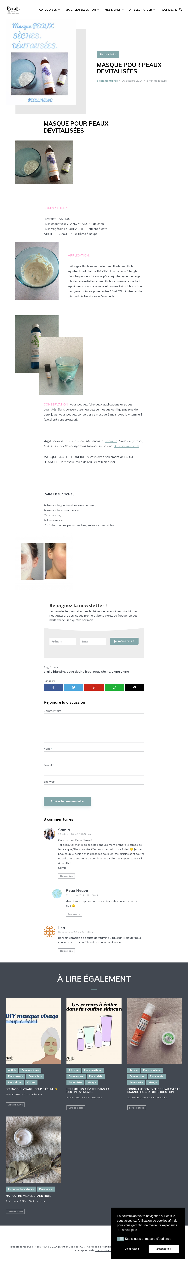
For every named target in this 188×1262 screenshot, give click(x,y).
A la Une (73, 1070)
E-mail (49, 765)
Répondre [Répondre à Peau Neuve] (73, 913)
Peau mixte (35, 1076)
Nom (48, 748)
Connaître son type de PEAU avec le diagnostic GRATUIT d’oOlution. (153, 1091)
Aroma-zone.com (126, 446)
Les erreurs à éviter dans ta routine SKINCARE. (87, 1091)
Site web (49, 781)
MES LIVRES (113, 9)
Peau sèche (108, 54)
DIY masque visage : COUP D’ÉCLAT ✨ (31, 1089)
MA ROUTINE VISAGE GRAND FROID (29, 1195)
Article (12, 1070)
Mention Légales (68, 1246)
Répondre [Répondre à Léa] (66, 950)
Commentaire (52, 711)
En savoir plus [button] (127, 1230)
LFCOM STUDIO (104, 1250)
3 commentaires (107, 80)
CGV (82, 1246)
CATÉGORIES (48, 9)
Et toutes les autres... (21, 1189)
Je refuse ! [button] (132, 1248)
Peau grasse (15, 1076)
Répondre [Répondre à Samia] (66, 875)
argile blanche (54, 671)
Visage (31, 1082)
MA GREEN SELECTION (81, 9)
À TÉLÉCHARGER (140, 9)
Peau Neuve (77, 890)
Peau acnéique (30, 1070)
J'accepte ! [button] (164, 1248)
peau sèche (101, 671)
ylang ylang (120, 671)
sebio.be (111, 441)
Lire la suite (15, 1104)
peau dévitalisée (79, 671)
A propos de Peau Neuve (101, 1246)
